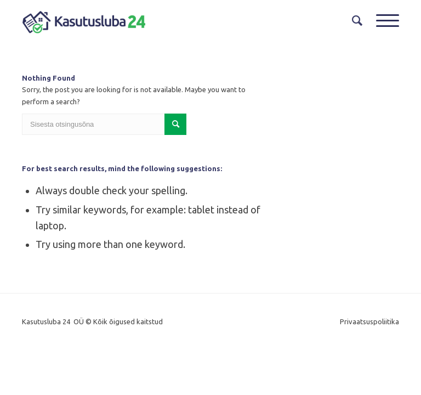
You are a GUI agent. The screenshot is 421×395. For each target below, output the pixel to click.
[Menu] (382, 20)
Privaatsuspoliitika (369, 321)
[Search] (353, 20)
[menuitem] (353, 20)
